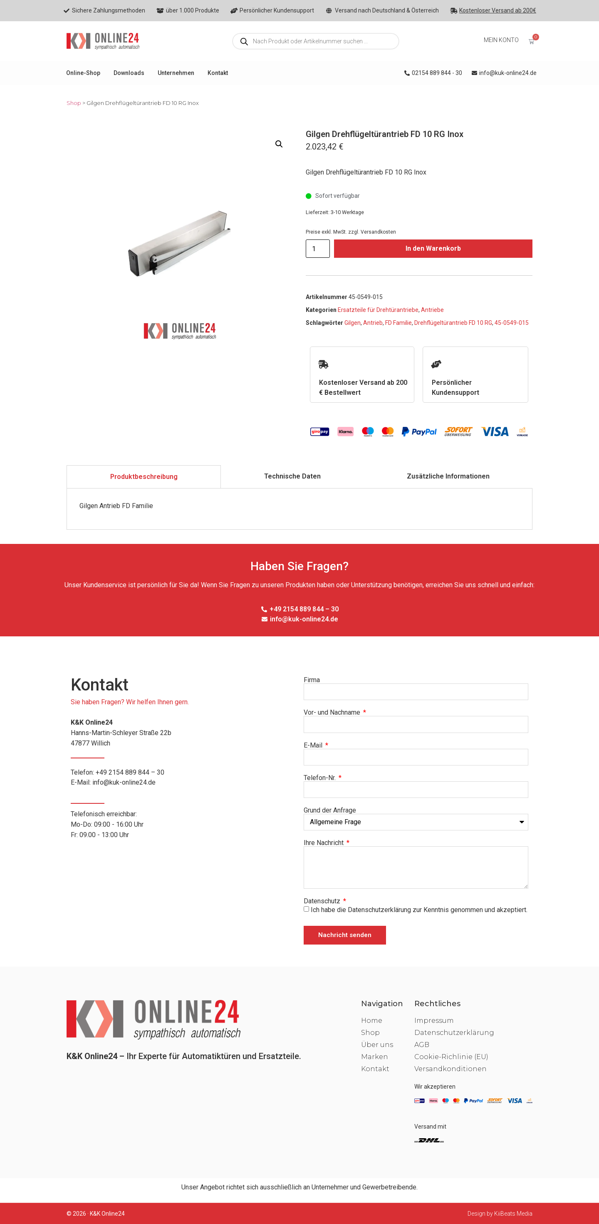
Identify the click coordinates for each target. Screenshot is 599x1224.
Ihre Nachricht (324, 843)
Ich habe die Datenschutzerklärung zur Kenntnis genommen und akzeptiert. (419, 910)
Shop (74, 103)
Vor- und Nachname (333, 712)
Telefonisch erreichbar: (183, 825)
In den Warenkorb (433, 248)
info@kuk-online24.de (124, 782)
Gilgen (352, 322)
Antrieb (373, 322)
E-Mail (314, 745)
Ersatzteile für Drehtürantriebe (378, 310)
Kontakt (218, 73)
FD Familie (398, 322)
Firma (312, 680)
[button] (279, 144)
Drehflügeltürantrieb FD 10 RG (453, 322)
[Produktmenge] (318, 248)
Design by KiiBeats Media (500, 1213)
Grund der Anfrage (330, 810)
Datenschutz (323, 901)
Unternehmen (176, 73)
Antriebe (432, 310)
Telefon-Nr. (320, 778)
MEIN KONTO (501, 40)
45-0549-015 (512, 322)
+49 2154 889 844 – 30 (130, 772)
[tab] (144, 476)
